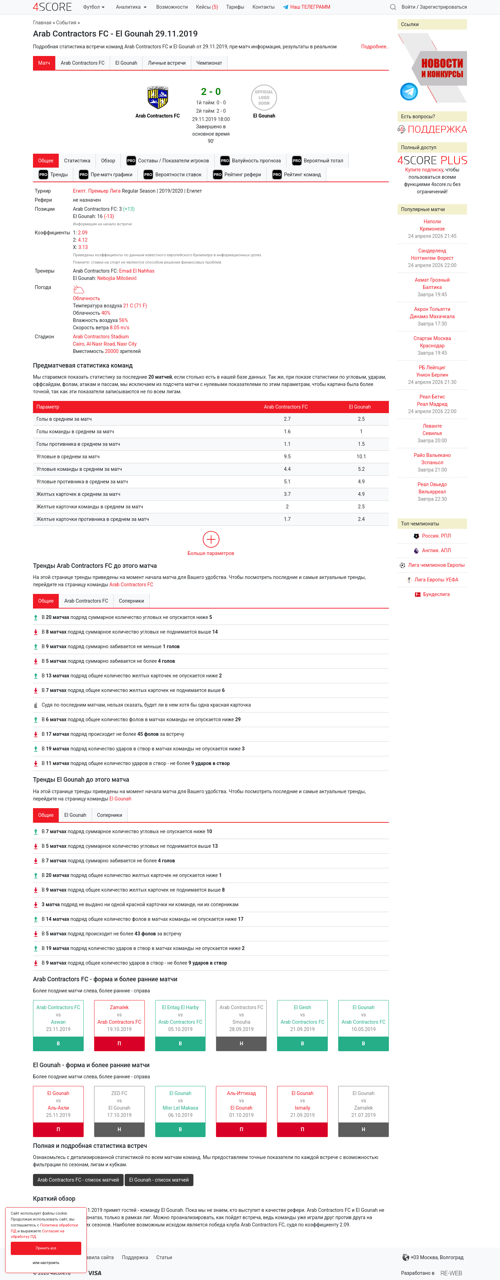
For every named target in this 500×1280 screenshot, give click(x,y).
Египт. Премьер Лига (96, 191)
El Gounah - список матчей (159, 1180)
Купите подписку (424, 169)
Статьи (164, 1257)
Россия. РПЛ (432, 536)
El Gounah (120, 799)
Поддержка (135, 1257)
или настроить (46, 1263)
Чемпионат (209, 63)
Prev (406, 67)
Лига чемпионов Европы (432, 565)
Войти (409, 7)
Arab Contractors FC (131, 584)
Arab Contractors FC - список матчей (78, 1180)
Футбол (94, 7)
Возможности (172, 7)
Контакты (263, 7)
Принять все (46, 1248)
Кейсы (207, 7)
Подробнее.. (375, 46)
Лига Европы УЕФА (432, 579)
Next (458, 67)
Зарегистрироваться (443, 7)
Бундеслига (432, 594)
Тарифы (235, 7)
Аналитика (131, 7)
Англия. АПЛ (432, 550)
